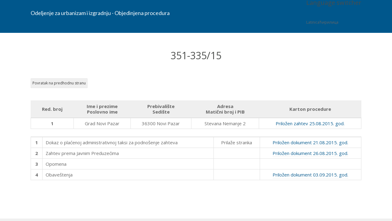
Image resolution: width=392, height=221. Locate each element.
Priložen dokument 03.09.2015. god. (310, 175)
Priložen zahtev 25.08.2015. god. (310, 123)
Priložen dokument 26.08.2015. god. (310, 153)
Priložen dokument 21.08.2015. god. (310, 142)
